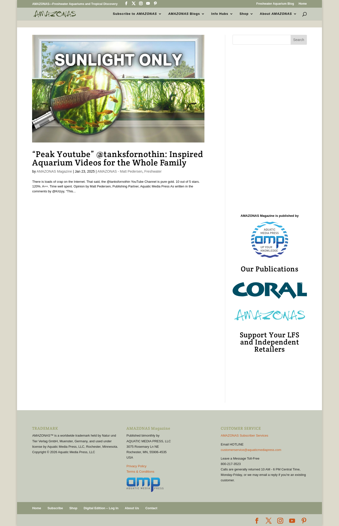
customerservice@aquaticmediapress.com (251, 450)
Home (303, 3)
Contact (151, 508)
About (276, 14)
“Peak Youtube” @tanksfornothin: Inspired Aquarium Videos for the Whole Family (117, 158)
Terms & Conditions (140, 471)
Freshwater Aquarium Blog (275, 3)
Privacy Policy (136, 466)
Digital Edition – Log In (101, 508)
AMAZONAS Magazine (54, 171)
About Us (132, 508)
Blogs (184, 14)
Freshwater (152, 171)
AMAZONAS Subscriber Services (244, 435)
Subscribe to (135, 14)
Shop (244, 14)
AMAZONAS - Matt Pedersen (120, 171)
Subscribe (55, 508)
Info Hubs (219, 14)
